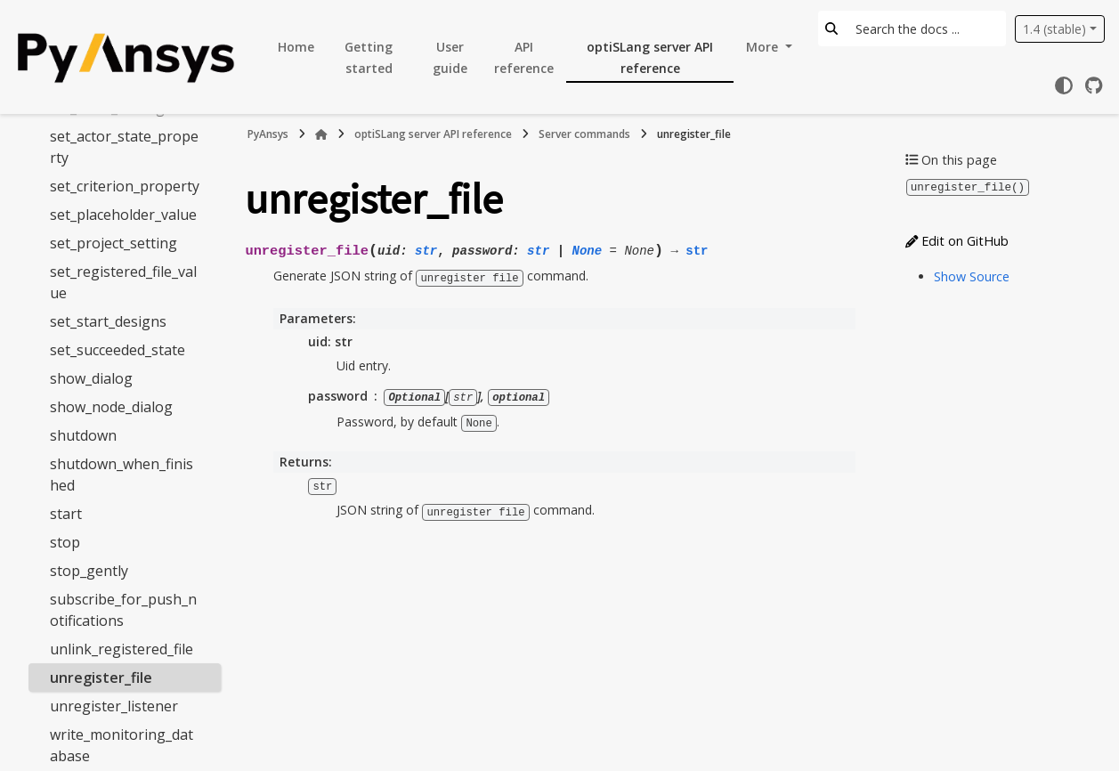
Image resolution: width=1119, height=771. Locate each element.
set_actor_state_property (124, 146)
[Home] (321, 134)
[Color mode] (1063, 85)
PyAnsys (267, 134)
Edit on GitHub (957, 239)
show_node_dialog (111, 407)
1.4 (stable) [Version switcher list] (1054, 28)
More (764, 46)
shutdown (83, 435)
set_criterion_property (124, 186)
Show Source (972, 275)
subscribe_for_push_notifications (123, 609)
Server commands (584, 134)
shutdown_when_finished (121, 474)
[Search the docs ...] (925, 28)
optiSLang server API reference (650, 57)
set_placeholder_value (123, 214)
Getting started (369, 57)
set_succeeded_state (117, 350)
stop (65, 542)
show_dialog (91, 378)
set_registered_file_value (123, 282)
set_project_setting (113, 243)
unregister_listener (114, 706)
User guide (450, 57)
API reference (524, 57)
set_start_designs (108, 321)
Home (296, 46)
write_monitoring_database (121, 745)
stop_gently (89, 570)
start (66, 513)
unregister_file (101, 677)
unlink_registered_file (121, 649)
